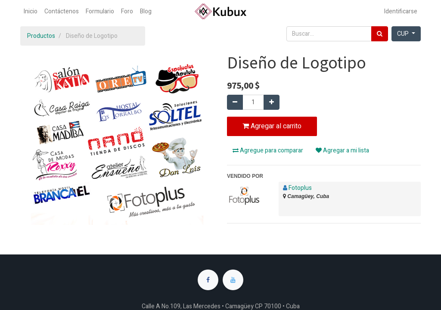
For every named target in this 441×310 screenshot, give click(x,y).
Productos (41, 35)
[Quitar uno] (235, 102)
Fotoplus (300, 187)
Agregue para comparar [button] (268, 150)
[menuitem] (30, 11)
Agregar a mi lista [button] (342, 150)
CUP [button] (403, 33)
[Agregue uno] (272, 102)
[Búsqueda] (379, 33)
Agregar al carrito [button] (271, 126)
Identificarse (400, 11)
